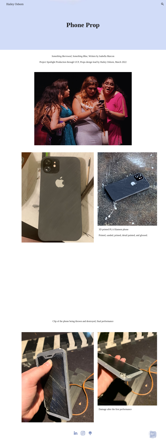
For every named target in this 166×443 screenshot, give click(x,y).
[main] (83, 25)
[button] (162, 4)
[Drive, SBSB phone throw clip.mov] (83, 283)
